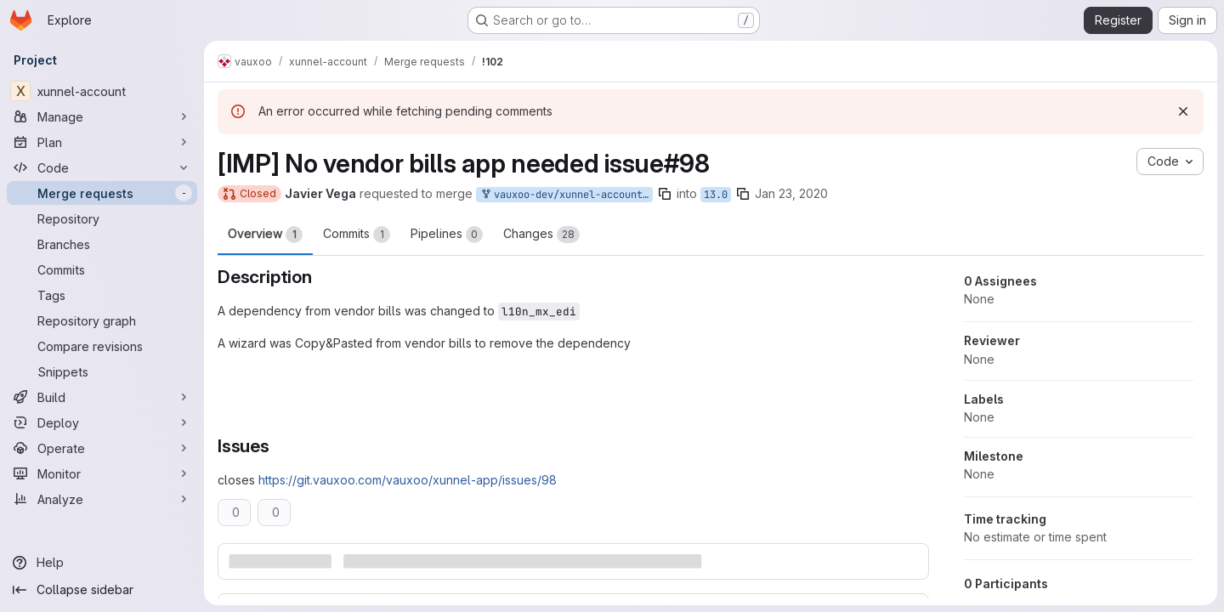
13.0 (716, 194)
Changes (541, 234)
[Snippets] (102, 371)
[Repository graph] (102, 320)
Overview (265, 234)
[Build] (102, 397)
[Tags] (102, 295)
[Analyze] (102, 499)
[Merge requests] (102, 193)
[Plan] (102, 142)
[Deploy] (102, 422)
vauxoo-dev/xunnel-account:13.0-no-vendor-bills (566, 195)
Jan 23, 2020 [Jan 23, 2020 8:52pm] (791, 193)
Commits (356, 234)
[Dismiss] (1183, 111)
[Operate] (102, 448)
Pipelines (447, 234)
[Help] (102, 563)
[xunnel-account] (102, 91)
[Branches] (102, 244)
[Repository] (102, 218)
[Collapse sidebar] (102, 590)
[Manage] (102, 116)
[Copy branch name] (664, 194)
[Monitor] (102, 473)
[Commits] (102, 269)
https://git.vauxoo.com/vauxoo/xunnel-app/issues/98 (407, 480)
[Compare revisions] (102, 346)
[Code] (102, 167)
